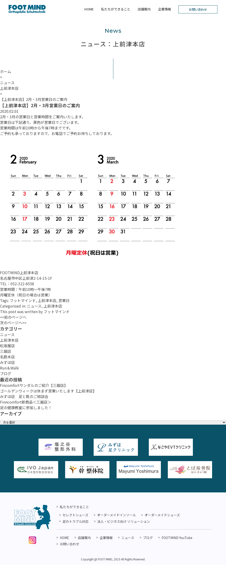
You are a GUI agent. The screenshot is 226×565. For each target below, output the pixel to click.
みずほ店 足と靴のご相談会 (24, 396)
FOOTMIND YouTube (177, 537)
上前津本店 (47, 300)
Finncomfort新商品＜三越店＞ (25, 402)
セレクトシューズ (75, 515)
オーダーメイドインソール (116, 515)
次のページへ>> (13, 322)
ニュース (34, 306)
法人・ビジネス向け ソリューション (123, 521)
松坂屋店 (7, 345)
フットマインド (23, 300)
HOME (89, 9)
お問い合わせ (198, 9)
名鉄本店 (7, 357)
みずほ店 (7, 362)
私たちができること (115, 9)
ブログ (5, 373)
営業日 (64, 300)
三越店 (5, 351)
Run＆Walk (9, 368)
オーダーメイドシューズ (162, 515)
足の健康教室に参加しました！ (26, 407)
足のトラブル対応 (76, 521)
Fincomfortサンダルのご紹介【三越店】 (34, 385)
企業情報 (164, 9)
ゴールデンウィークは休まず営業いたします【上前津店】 (48, 391)
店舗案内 (144, 9)
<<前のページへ (13, 317)
